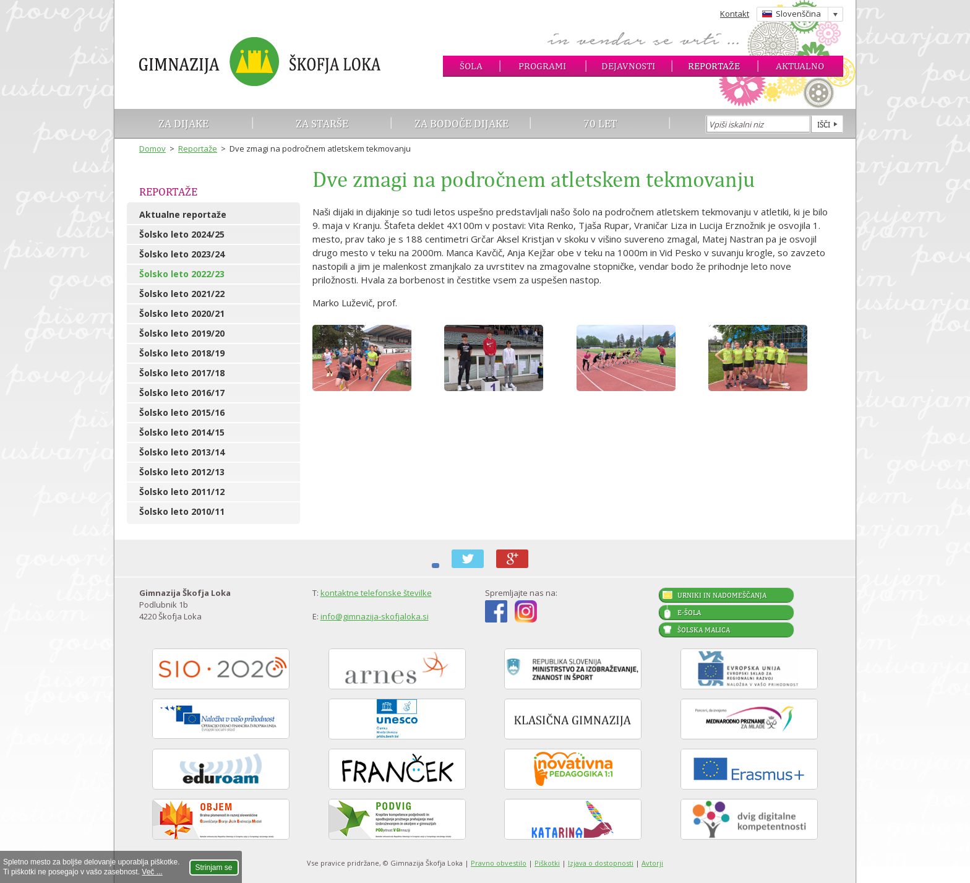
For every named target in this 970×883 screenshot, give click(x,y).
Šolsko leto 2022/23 (182, 274)
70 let (600, 123)
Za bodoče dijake (461, 123)
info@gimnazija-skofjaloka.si (374, 616)
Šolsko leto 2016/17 (182, 392)
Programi (542, 66)
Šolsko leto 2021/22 (182, 293)
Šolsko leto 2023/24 (182, 254)
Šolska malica (703, 630)
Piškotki (547, 863)
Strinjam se (214, 867)
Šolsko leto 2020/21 (182, 313)
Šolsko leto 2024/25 (182, 234)
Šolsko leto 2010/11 (182, 511)
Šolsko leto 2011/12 (182, 491)
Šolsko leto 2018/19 (182, 353)
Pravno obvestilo (498, 863)
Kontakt (734, 13)
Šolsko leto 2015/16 (182, 412)
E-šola (689, 612)
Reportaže (714, 66)
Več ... (152, 872)
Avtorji (652, 863)
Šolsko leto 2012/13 (182, 472)
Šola (471, 66)
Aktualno (800, 66)
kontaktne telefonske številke (376, 592)
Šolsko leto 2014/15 (182, 432)
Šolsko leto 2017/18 (182, 373)
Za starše (322, 123)
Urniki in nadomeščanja (721, 595)
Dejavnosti (628, 66)
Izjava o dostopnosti (600, 863)
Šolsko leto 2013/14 (182, 452)
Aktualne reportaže (182, 214)
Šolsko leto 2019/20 (182, 333)
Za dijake (183, 123)
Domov (152, 148)
